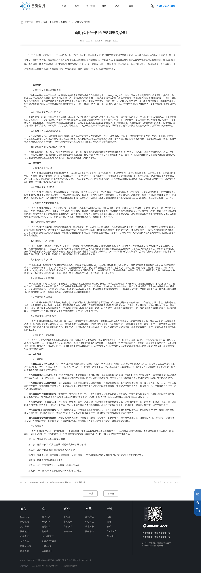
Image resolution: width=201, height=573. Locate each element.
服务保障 (24, 551)
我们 (131, 6)
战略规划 (24, 521)
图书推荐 (89, 531)
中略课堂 (89, 521)
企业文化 (24, 516)
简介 (109, 516)
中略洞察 (54, 22)
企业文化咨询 (52, 565)
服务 (77, 6)
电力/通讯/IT (48, 536)
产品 (117, 6)
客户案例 (90, 6)
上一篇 (90, 493)
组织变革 (24, 536)
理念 (109, 521)
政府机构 (46, 521)
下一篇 (111, 493)
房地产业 (46, 526)
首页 (64, 6)
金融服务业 (47, 551)
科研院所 (46, 516)
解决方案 (68, 531)
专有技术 (68, 526)
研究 (104, 6)
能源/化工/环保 (49, 541)
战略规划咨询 (38, 565)
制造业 (45, 531)
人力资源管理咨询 (69, 565)
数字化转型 (25, 546)
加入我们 (111, 536)
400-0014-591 (166, 5)
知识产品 (89, 516)
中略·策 (67, 516)
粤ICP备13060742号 (82, 560)
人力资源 (24, 526)
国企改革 (24, 531)
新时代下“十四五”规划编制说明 (75, 22)
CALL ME (111, 531)
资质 (109, 526)
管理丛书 (89, 526)
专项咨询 (24, 541)
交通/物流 (46, 546)
